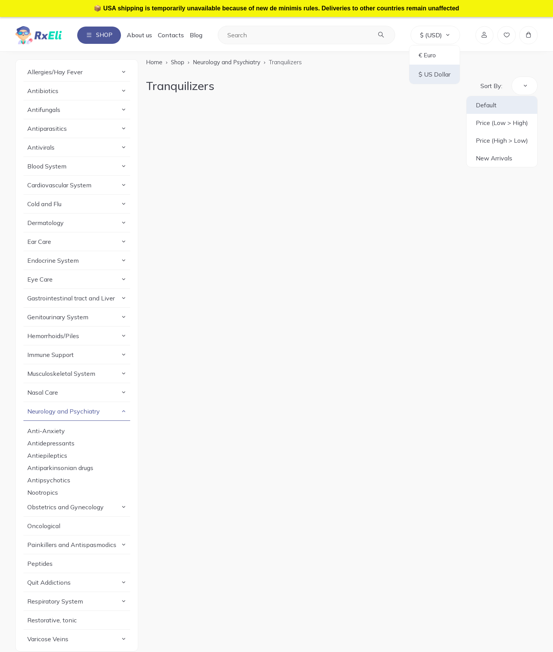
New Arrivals (494, 158)
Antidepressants (51, 443)
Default (486, 105)
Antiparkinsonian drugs (60, 468)
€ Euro (426, 55)
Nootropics (42, 493)
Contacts (173, 35)
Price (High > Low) (502, 141)
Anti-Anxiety (46, 431)
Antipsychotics (48, 480)
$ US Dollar (434, 74)
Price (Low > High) (502, 123)
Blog (198, 35)
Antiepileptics (47, 456)
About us (141, 35)
